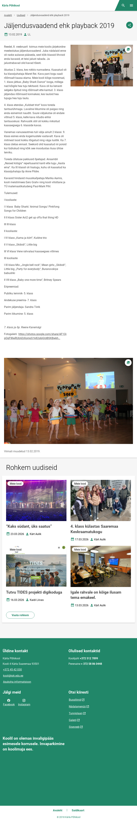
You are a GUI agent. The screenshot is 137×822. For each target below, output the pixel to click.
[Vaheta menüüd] (131, 5)
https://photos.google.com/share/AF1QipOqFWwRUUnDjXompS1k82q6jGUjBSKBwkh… (35, 336)
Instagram (24, 702)
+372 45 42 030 (12, 669)
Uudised (21, 15)
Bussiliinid (75, 699)
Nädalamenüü (77, 706)
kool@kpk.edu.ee (13, 675)
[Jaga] (129, 25)
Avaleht (8, 15)
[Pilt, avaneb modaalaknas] (68, 401)
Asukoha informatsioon (17, 681)
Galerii (72, 720)
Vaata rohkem (20, 615)
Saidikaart (78, 810)
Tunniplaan (75, 713)
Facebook (9, 702)
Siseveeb (74, 726)
